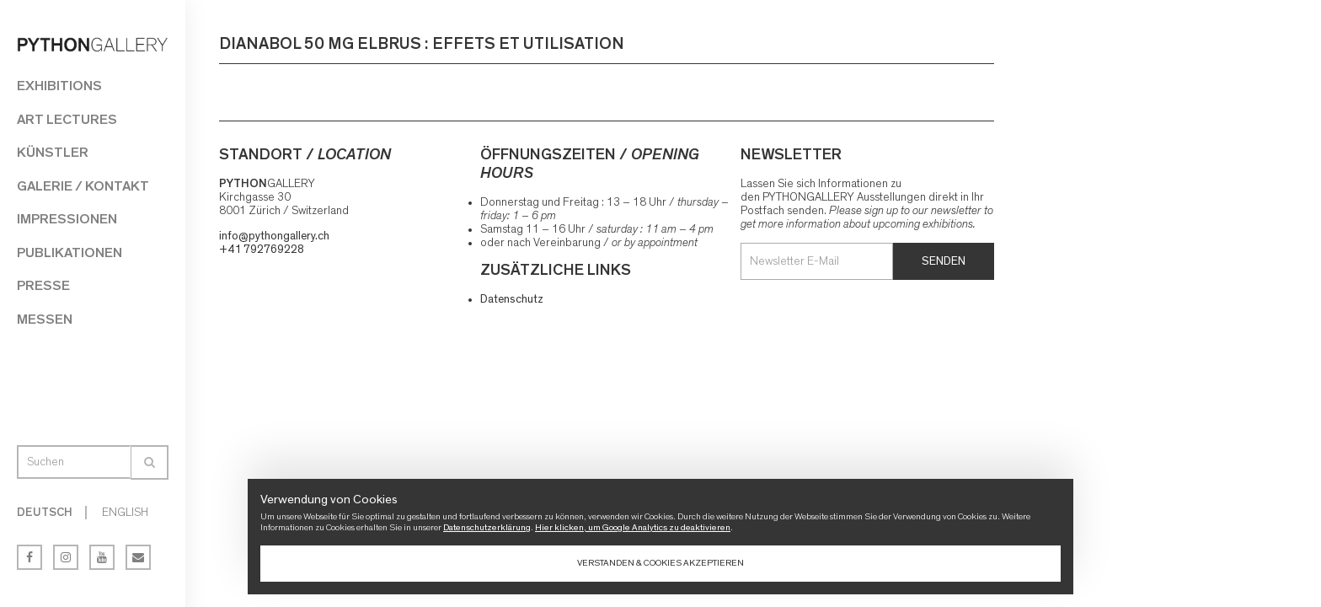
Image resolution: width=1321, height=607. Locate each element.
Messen (44, 319)
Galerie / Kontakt (83, 186)
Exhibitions (59, 85)
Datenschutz (511, 299)
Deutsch (44, 512)
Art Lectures (67, 119)
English (125, 512)
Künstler (52, 152)
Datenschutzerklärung (487, 527)
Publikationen (69, 252)
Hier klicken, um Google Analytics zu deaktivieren (632, 527)
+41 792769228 (261, 249)
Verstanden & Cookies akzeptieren (660, 562)
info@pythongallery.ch (274, 236)
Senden (943, 261)
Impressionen (67, 219)
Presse (43, 285)
